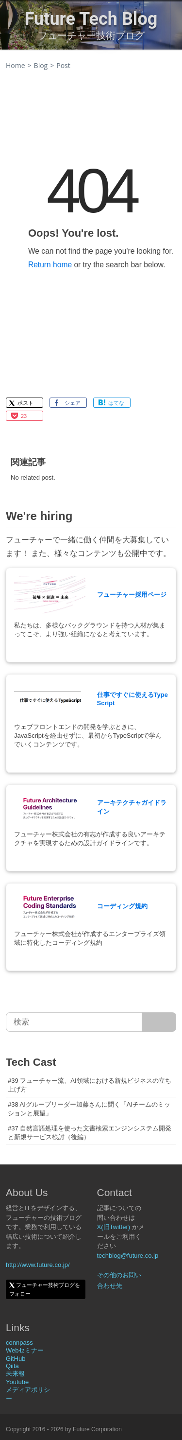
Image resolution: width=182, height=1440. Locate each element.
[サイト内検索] (159, 1022)
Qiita (12, 1366)
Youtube (17, 1382)
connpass (19, 1342)
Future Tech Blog (91, 19)
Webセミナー (25, 1350)
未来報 (15, 1373)
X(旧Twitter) (114, 1227)
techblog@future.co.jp (128, 1255)
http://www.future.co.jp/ (38, 1264)
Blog (41, 65)
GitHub (15, 1358)
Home (15, 65)
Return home (50, 264)
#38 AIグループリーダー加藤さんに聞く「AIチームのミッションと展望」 (89, 1109)
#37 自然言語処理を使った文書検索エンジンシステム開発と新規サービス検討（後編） (89, 1133)
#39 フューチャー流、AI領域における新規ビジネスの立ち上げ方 (89, 1085)
